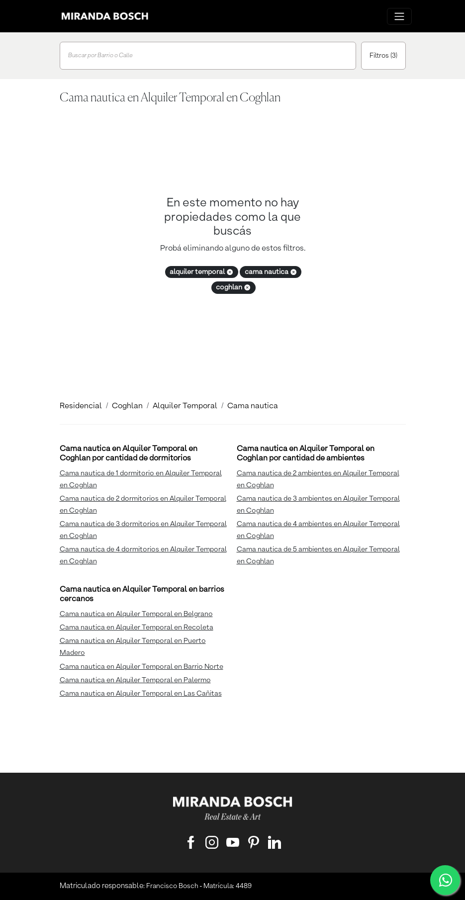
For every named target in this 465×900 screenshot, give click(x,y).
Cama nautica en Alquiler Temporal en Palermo (135, 680)
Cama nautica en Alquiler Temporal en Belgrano (136, 614)
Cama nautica (252, 406)
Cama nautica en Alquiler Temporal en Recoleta (136, 627)
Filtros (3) (383, 55)
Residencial (81, 406)
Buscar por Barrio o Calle (100, 56)
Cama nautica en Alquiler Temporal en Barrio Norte (141, 666)
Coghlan (127, 406)
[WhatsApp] (445, 880)
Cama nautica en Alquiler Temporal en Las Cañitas (141, 693)
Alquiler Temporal (185, 406)
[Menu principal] (399, 16)
